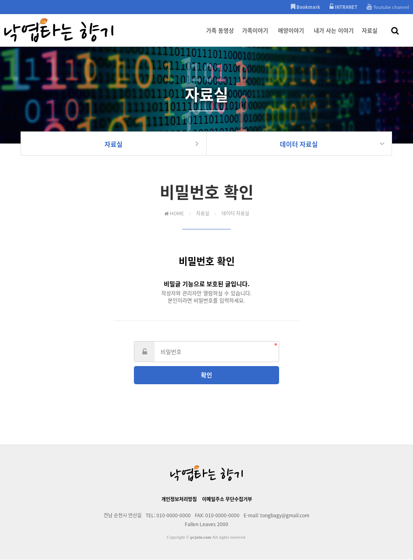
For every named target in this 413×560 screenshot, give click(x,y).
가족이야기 (255, 36)
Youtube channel (388, 6)
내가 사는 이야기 (334, 36)
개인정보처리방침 (179, 499)
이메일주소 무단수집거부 (227, 499)
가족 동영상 (220, 36)
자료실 (370, 36)
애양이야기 (291, 36)
